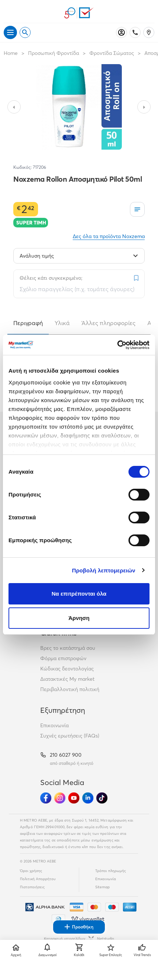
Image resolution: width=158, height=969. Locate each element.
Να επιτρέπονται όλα (79, 593)
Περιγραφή (28, 323)
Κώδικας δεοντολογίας (67, 668)
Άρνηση (78, 618)
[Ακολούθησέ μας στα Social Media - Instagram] (59, 798)
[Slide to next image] (144, 107)
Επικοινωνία (54, 725)
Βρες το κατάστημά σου (67, 648)
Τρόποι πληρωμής (110, 870)
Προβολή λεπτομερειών (103, 570)
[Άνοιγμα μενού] (10, 32)
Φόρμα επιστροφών (63, 658)
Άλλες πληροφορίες (108, 323)
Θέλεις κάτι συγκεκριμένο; (51, 278)
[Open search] (25, 32)
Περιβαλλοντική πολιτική (69, 689)
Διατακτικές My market (67, 679)
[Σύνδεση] (121, 32)
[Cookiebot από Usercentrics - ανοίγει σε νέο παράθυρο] (117, 345)
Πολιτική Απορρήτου (38, 878)
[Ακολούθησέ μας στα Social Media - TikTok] (101, 798)
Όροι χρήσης (31, 870)
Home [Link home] (11, 53)
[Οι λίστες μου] (137, 209)
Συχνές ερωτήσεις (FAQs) (69, 735)
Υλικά (62, 323)
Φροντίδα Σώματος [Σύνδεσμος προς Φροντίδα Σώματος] (111, 53)
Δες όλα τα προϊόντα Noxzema (109, 236)
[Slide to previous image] (14, 107)
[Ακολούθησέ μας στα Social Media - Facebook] (45, 798)
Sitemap (102, 887)
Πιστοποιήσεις (32, 887)
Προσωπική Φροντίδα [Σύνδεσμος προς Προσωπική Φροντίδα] (53, 53)
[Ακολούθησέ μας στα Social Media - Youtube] (73, 798)
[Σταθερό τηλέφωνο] (135, 32)
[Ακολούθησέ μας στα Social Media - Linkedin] (87, 798)
